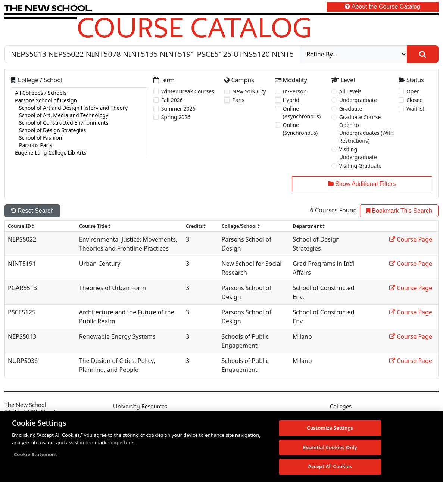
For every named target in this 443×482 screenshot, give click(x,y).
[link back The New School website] (48, 8)
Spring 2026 (176, 117)
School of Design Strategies (79, 130)
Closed (414, 99)
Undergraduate (358, 99)
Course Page (410, 239)
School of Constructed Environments (79, 123)
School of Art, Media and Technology (79, 115)
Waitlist (415, 108)
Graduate (350, 108)
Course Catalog (194, 27)
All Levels (350, 91)
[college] (79, 122)
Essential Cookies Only (330, 447)
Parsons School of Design (79, 100)
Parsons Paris (79, 145)
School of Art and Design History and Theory (79, 108)
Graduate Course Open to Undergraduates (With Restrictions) (366, 128)
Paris (238, 99)
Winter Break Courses (187, 91)
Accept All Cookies (330, 466)
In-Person (295, 91)
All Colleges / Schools (79, 93)
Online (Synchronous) (300, 128)
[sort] (24, 226)
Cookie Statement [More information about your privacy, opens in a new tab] (35, 454)
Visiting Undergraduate (358, 153)
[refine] (353, 54)
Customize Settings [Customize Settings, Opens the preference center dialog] (330, 428)
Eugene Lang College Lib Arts (79, 152)
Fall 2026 (172, 99)
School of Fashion (79, 138)
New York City (249, 91)
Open (413, 91)
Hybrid (291, 99)
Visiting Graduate (360, 165)
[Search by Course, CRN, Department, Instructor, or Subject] (151, 54)
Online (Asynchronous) (302, 112)
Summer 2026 (178, 108)
